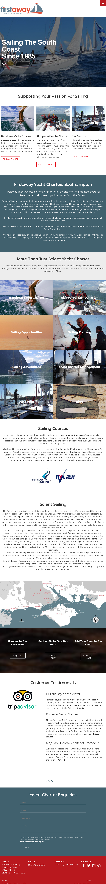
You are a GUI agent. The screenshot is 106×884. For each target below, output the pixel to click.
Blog (79, 401)
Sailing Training (79, 332)
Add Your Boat (88, 656)
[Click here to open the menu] (103, 3)
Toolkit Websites (86, 883)
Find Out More (10, 159)
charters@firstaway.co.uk (66, 864)
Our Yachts (26, 401)
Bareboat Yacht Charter (26, 297)
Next (53, 781)
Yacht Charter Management (79, 367)
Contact (89, 880)
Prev (48, 781)
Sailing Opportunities (26, 332)
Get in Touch (52, 656)
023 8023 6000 (36, 865)
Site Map (4, 880)
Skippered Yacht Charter (79, 297)
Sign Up (17, 655)
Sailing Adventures (26, 367)
